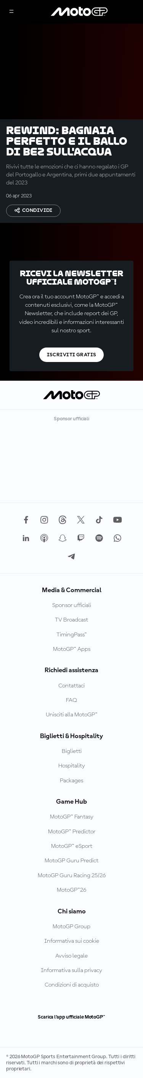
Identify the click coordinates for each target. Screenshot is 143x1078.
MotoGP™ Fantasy (71, 817)
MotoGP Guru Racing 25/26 (72, 876)
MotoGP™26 (71, 890)
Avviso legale (71, 956)
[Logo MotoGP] (79, 12)
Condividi (33, 210)
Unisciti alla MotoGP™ (72, 715)
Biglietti (72, 751)
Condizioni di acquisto (72, 985)
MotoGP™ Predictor (71, 832)
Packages (71, 781)
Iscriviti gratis (71, 354)
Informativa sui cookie (71, 941)
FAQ (71, 700)
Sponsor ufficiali (71, 605)
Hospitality (71, 766)
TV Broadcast (71, 620)
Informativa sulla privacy (71, 970)
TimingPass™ (71, 635)
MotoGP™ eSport (71, 846)
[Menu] (11, 12)
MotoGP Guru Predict (71, 861)
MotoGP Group (71, 927)
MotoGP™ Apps (71, 649)
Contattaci (71, 686)
